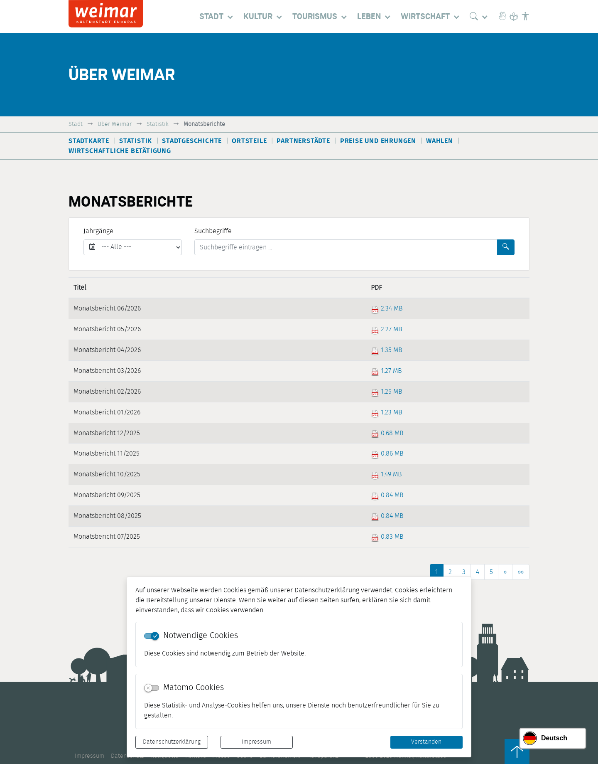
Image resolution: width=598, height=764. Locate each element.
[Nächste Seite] (505, 572)
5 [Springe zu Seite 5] (491, 572)
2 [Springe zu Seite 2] (450, 572)
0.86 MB (387, 453)
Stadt (76, 124)
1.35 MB (386, 350)
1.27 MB (386, 370)
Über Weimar (115, 124)
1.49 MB (386, 474)
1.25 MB (386, 391)
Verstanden (426, 742)
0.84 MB (387, 495)
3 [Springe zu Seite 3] (464, 572)
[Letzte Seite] (520, 572)
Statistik (158, 124)
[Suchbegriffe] (346, 247)
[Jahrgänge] (132, 247)
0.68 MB (387, 433)
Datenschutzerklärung (172, 742)
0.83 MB (387, 536)
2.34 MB (387, 308)
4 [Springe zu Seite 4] (477, 572)
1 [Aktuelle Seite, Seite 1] (436, 572)
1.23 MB (386, 412)
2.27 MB (386, 329)
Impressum (256, 742)
